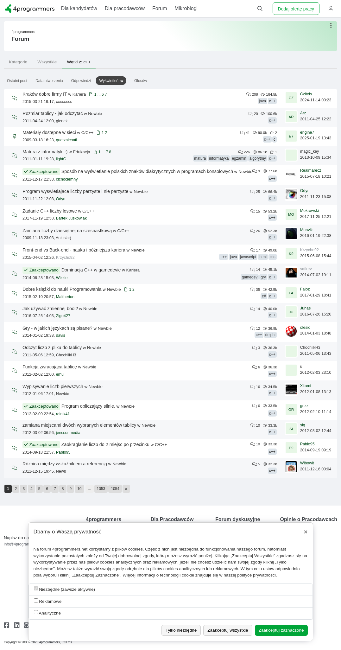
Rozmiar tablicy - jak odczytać (52, 113)
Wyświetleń (108, 81)
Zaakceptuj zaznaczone (281, 630)
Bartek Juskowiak (71, 218)
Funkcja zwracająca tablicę (49, 366)
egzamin (239, 158)
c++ (272, 101)
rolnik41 (63, 414)
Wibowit (307, 463)
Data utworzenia (49, 81)
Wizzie (62, 278)
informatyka (219, 158)
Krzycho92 (65, 257)
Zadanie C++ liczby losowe (49, 210)
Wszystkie (47, 62)
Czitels (306, 94)
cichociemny (67, 179)
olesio (305, 327)
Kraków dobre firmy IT (44, 94)
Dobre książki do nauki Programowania (62, 289)
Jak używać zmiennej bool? (50, 308)
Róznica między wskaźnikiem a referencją (64, 463)
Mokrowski (309, 210)
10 (79, 489)
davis (60, 335)
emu (60, 374)
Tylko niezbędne (181, 630)
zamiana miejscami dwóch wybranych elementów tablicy (79, 425)
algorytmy (257, 158)
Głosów (140, 81)
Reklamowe (48, 601)
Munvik (306, 230)
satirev (306, 269)
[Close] (306, 532)
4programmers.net (69, 549)
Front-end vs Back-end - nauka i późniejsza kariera (73, 249)
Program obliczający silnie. (88, 406)
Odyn (61, 199)
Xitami (305, 386)
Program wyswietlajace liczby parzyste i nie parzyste (75, 191)
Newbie (95, 113)
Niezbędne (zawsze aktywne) (64, 589)
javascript (248, 257)
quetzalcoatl (66, 140)
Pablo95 (63, 452)
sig (302, 425)
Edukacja (81, 152)
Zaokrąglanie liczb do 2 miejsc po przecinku (105, 444)
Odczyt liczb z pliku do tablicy (52, 347)
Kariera (79, 94)
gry (263, 277)
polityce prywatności (256, 575)
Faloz (305, 289)
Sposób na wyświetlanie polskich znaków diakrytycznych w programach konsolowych (147, 171)
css (272, 257)
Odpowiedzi (81, 81)
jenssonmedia (68, 432)
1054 (115, 489)
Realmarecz (310, 170)
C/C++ (87, 132)
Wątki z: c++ (79, 62)
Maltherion (65, 297)
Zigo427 (63, 316)
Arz (303, 113)
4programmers (23, 32)
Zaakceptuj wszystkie (227, 630)
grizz (304, 406)
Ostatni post (17, 81)
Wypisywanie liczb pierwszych (52, 386)
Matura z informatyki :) (44, 151)
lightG (61, 159)
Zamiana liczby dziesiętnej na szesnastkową (67, 230)
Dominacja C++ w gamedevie (91, 269)
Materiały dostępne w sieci (49, 132)
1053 (101, 489)
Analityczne (47, 612)
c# (264, 296)
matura (200, 158)
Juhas (305, 308)
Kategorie (18, 62)
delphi (270, 335)
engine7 (307, 132)
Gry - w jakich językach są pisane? (57, 328)
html (263, 257)
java (262, 101)
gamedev (249, 277)
